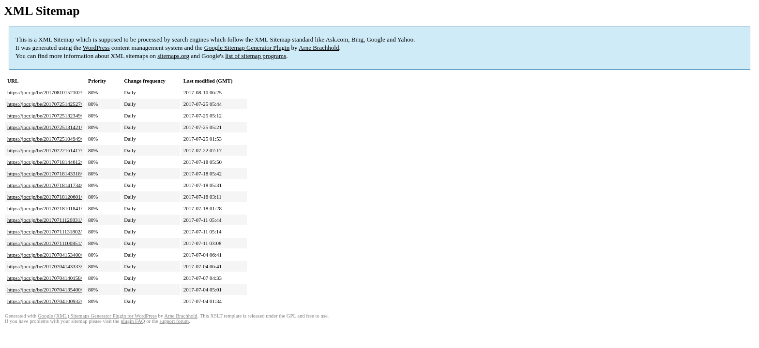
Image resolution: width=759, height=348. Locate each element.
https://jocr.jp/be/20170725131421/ (44, 127)
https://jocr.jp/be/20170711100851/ (44, 243)
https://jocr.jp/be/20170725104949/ (44, 139)
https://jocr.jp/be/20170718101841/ (44, 208)
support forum (174, 321)
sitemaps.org (173, 55)
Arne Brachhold (319, 47)
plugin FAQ (133, 321)
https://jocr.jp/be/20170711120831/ (44, 220)
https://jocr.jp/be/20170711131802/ (44, 231)
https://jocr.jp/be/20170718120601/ (44, 197)
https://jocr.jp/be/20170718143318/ (44, 173)
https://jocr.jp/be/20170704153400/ (44, 255)
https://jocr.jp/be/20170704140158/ (44, 278)
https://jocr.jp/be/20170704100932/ (44, 301)
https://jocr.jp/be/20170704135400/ (44, 289)
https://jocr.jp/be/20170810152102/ (44, 92)
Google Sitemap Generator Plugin (247, 47)
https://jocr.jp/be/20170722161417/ (44, 150)
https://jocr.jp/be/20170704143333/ (44, 266)
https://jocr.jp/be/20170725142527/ (44, 104)
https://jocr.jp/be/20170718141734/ (44, 185)
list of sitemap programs (255, 55)
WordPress (96, 47)
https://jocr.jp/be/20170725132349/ (44, 115)
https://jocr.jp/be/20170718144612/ (44, 162)
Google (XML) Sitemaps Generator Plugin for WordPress (97, 316)
